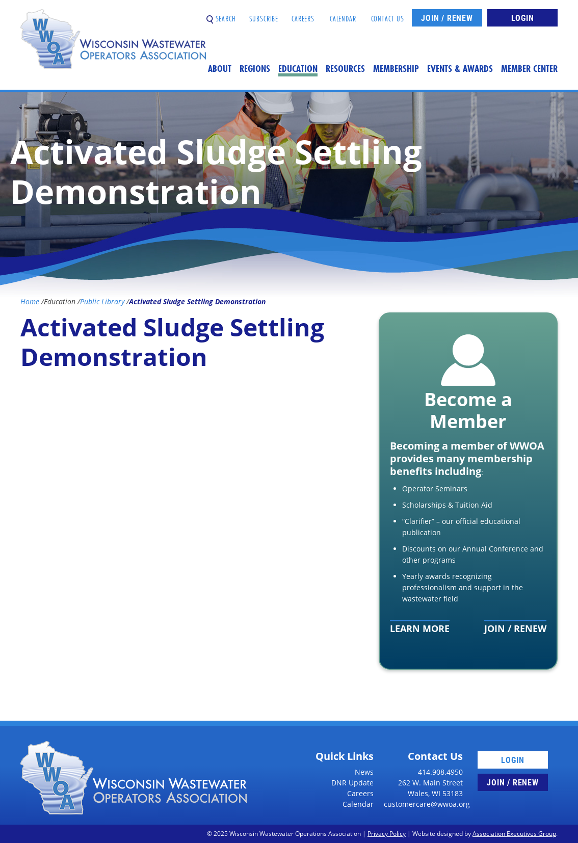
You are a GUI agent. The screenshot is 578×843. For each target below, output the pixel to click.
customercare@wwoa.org (427, 804)
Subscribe (264, 14)
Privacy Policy (386, 833)
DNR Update (352, 782)
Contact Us (388, 14)
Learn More (420, 628)
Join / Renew (447, 17)
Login (522, 17)
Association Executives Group (514, 833)
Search (221, 14)
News (364, 772)
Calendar (343, 14)
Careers (303, 14)
